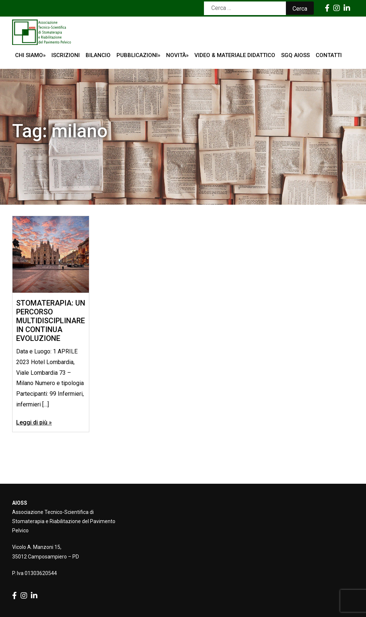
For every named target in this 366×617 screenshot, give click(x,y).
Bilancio (98, 55)
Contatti (329, 55)
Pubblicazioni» (138, 55)
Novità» (177, 55)
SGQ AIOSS (295, 55)
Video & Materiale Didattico (234, 55)
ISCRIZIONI (65, 55)
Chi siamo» (30, 55)
